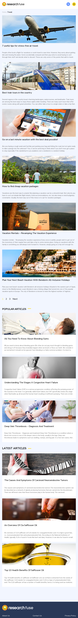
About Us (6, 615)
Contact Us (37, 615)
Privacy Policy (70, 615)
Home (4, 12)
